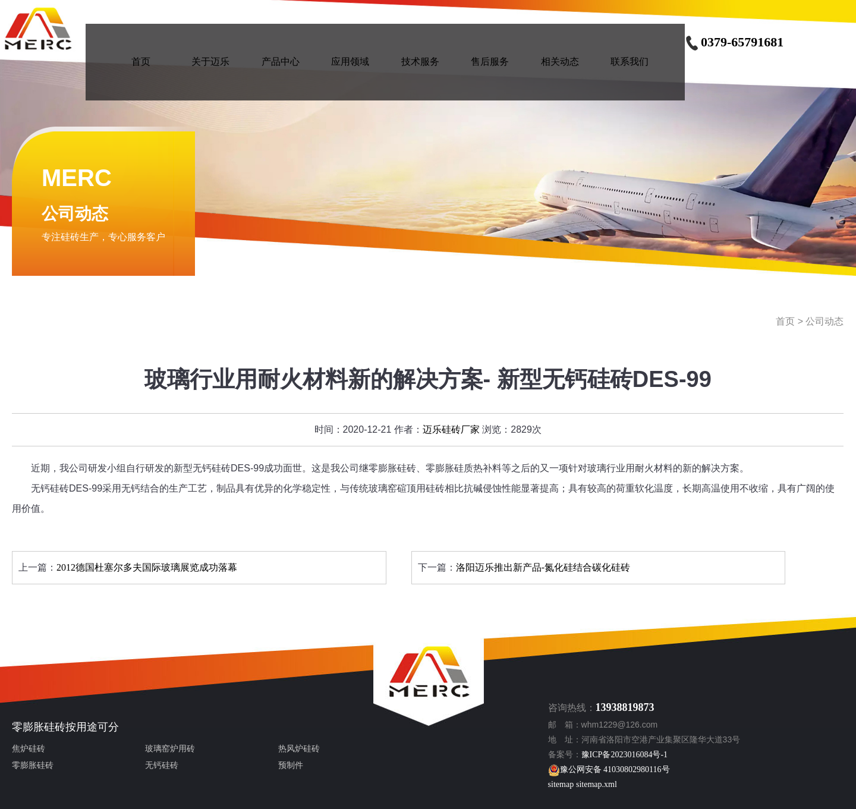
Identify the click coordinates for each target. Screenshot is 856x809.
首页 (785, 321)
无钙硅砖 (161, 765)
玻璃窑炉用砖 (170, 748)
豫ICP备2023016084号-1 (624, 754)
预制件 (290, 765)
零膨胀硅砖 (38, 727)
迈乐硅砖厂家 (451, 429)
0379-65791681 (734, 41)
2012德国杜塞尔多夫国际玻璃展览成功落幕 (146, 567)
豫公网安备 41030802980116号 (609, 769)
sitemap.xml (596, 784)
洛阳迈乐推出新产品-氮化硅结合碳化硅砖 (543, 567)
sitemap (561, 784)
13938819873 (625, 707)
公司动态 (824, 321)
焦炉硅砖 (28, 748)
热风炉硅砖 (299, 748)
